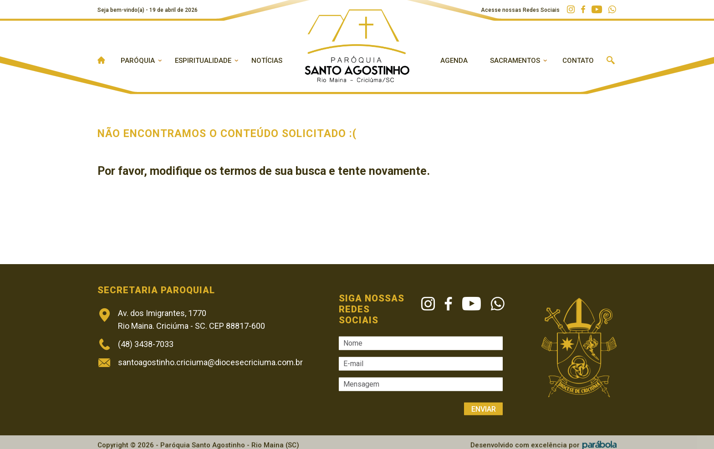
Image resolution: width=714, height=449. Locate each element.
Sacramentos (515, 60)
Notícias (266, 60)
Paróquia (138, 60)
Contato (578, 60)
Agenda (454, 60)
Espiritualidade (203, 60)
